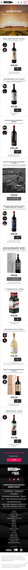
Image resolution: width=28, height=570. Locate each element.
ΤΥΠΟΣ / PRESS (14, 527)
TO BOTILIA (14, 511)
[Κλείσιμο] (26, 554)
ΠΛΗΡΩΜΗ (14, 522)
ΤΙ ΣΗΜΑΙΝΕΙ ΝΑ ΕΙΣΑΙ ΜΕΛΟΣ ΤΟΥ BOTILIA (14, 518)
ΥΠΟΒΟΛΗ (14, 459)
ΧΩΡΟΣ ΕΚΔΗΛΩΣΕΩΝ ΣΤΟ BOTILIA (14, 542)
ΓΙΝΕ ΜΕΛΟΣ (25, 1)
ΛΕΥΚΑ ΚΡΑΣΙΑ (14, 494)
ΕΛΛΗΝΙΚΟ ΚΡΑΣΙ (14, 516)
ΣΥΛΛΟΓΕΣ (23, 496)
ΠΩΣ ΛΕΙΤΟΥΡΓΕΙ (14, 513)
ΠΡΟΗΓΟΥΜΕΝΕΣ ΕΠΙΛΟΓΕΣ (14, 515)
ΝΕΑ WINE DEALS (8, 491)
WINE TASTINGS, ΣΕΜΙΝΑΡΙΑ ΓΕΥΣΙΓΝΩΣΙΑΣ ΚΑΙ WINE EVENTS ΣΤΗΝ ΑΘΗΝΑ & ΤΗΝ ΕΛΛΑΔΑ (14, 505)
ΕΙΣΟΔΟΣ (25, 3)
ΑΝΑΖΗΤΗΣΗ (18, 2)
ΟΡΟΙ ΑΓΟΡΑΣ (14, 530)
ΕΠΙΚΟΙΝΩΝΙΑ (14, 520)
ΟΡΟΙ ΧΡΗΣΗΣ (14, 532)
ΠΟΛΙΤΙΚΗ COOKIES (14, 534)
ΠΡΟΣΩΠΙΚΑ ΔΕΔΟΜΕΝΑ (14, 529)
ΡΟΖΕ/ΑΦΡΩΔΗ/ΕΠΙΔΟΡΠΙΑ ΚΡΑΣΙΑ (10, 496)
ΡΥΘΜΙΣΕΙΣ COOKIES (14, 536)
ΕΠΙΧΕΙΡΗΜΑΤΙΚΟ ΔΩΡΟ (14, 537)
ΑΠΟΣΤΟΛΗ (14, 523)
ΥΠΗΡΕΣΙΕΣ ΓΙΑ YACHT (14, 541)
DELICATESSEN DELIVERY (14, 502)
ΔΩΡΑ (2, 499)
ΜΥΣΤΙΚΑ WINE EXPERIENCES (14, 539)
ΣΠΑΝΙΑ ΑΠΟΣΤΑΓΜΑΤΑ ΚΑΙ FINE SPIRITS (16, 499)
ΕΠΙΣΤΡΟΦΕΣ (14, 525)
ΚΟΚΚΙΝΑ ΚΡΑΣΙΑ (19, 491)
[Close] (26, 563)
